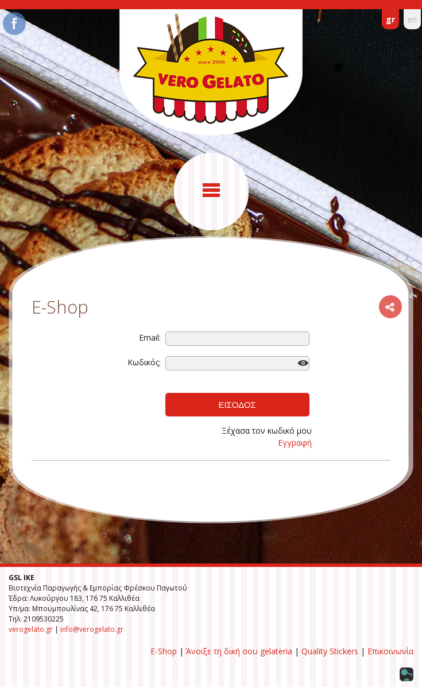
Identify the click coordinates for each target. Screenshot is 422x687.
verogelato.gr (31, 629)
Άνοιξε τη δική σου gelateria (239, 651)
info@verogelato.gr (91, 629)
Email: (150, 337)
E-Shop (163, 651)
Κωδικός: (144, 362)
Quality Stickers (329, 651)
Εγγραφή (295, 442)
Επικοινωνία (390, 651)
